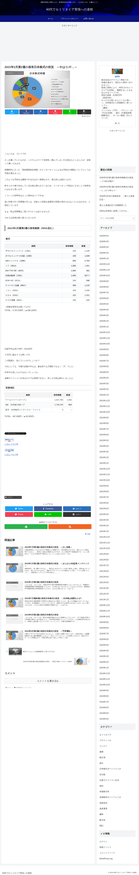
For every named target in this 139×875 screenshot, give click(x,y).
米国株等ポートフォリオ (110, 797)
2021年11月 (104, 543)
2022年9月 (104, 486)
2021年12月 (104, 537)
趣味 (101, 814)
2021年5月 (104, 577)
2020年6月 (104, 639)
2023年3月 (104, 452)
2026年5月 (104, 236)
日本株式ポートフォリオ (13, 497)
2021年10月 (104, 548)
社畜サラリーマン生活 (109, 780)
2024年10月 (104, 344)
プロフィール (105, 740)
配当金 (102, 820)
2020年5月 (104, 645)
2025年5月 (104, 304)
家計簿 (102, 757)
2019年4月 (104, 719)
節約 (101, 786)
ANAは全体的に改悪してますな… (114, 211)
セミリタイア (105, 735)
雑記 (101, 826)
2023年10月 (104, 412)
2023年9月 (104, 418)
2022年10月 (104, 480)
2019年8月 (104, 696)
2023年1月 (104, 463)
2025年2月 (104, 321)
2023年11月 (104, 406)
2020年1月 (104, 668)
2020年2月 (104, 662)
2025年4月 (104, 310)
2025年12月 (104, 264)
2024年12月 (104, 332)
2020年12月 (104, 605)
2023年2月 (104, 457)
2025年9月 (104, 281)
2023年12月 (104, 401)
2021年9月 (104, 554)
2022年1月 (104, 531)
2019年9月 (104, 690)
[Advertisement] (69, 42)
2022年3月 (104, 520)
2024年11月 (104, 338)
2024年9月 (104, 349)
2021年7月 (104, 565)
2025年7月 (104, 292)
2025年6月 (104, 298)
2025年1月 (104, 327)
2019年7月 (104, 702)
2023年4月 (104, 446)
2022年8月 (104, 491)
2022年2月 (104, 526)
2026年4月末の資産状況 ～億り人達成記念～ (116, 198)
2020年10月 (104, 617)
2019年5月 (104, 713)
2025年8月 (104, 287)
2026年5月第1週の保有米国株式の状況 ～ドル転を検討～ (117, 179)
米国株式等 (104, 791)
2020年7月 (104, 634)
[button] (134, 218)
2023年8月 (104, 423)
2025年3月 (104, 315)
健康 (101, 752)
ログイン (103, 842)
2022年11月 (104, 474)
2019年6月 (104, 707)
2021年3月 (104, 588)
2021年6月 (104, 571)
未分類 (102, 774)
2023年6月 (104, 435)
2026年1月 (104, 258)
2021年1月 (104, 599)
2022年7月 (104, 497)
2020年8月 (104, 628)
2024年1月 (104, 395)
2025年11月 (104, 270)
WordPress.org (106, 859)
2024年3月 (104, 384)
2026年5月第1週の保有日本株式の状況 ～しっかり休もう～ (117, 188)
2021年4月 (104, 582)
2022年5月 (104, 508)
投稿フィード (105, 847)
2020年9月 (104, 622)
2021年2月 (104, 594)
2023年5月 (104, 440)
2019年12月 (104, 673)
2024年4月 (104, 378)
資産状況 (103, 803)
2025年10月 (104, 275)
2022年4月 (104, 514)
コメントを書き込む (48, 682)
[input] (117, 218)
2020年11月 (104, 611)
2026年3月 (104, 247)
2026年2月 (104, 253)
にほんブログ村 (11, 444)
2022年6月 (104, 503)
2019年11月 (104, 679)
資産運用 (103, 809)
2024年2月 (104, 389)
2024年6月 (104, 366)
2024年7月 (104, 361)
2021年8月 (104, 560)
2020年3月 (104, 656)
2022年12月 (104, 469)
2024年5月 (104, 372)
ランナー (103, 746)
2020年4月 (104, 651)
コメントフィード (107, 853)
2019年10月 (104, 685)
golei (117, 76)
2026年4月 (104, 241)
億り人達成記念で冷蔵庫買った (113, 205)
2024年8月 (104, 355)
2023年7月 (104, 429)
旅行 (101, 763)
